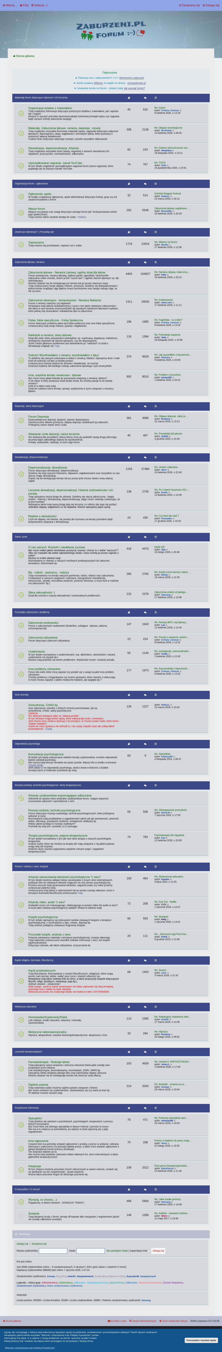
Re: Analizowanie (163, 300)
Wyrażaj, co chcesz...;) (42, 1199)
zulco (164, 973)
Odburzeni (131, 1282)
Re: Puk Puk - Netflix (165, 902)
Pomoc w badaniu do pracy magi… (172, 1140)
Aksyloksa (166, 150)
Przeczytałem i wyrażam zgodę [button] (201, 1340)
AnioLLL (165, 196)
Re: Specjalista (162, 754)
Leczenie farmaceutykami (28, 1051)
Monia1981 (166, 211)
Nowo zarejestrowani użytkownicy (65, 1286)
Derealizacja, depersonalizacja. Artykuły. (53, 148)
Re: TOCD (160, 162)
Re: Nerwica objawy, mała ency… (172, 272)
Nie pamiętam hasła (117, 1250)
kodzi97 (165, 1019)
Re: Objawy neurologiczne (168, 128)
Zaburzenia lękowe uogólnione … (172, 208)
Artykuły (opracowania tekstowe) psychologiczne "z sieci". (64, 877)
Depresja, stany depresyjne (29, 406)
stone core (166, 302)
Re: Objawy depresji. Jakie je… (171, 416)
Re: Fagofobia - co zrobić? (168, 320)
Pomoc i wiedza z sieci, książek (31, 866)
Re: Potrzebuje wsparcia (167, 335)
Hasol (164, 1143)
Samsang (165, 595)
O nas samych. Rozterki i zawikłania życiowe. (57, 547)
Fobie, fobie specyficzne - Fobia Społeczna (55, 320)
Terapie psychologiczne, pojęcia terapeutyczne (57, 835)
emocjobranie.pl (136, 82)
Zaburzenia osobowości (43, 622)
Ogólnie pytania (38, 1084)
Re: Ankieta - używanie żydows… (172, 1213)
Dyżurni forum (117, 1282)
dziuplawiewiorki (85, 1276)
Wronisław (166, 130)
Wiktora (98, 82)
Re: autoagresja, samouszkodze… (172, 651)
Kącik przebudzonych (41, 970)
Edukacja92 (167, 756)
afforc (164, 470)
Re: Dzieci (159, 108)
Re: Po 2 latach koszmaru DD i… (171, 490)
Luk (163, 625)
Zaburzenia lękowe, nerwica (29, 262)
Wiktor (164, 1216)
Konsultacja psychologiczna (45, 754)
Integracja (34, 1166)
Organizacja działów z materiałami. (50, 108)
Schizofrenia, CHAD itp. (43, 705)
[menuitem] (24, 5)
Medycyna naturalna (25, 1006)
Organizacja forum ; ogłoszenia (31, 183)
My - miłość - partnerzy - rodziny (48, 572)
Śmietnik (33, 1213)
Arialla (164, 654)
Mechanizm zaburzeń (131, 77)
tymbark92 (166, 377)
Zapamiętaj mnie (140, 1250)
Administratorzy (50, 1282)
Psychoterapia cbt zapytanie (169, 835)
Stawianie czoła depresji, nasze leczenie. (54, 434)
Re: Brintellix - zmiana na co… (170, 1084)
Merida (164, 245)
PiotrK (164, 937)
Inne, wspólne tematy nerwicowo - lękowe (54, 375)
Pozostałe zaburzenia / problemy (32, 612)
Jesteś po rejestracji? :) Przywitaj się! (34, 232)
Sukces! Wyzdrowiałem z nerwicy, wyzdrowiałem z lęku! (63, 355)
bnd (163, 838)
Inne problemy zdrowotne (44, 669)
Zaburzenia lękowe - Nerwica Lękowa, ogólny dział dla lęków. (67, 272)
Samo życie (21, 536)
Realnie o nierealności (42, 516)
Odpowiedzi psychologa (27, 743)
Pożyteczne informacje (27, 1108)
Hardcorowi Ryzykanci (150, 1282)
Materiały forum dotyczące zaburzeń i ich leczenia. (41, 97)
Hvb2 (163, 165)
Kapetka (165, 879)
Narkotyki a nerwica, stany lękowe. (50, 335)
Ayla (163, 549)
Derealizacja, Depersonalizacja (31, 457)
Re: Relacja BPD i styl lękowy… (171, 622)
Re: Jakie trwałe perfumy (167, 1199)
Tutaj (56, 346)
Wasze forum (36, 208)
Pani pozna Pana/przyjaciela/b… (171, 1166)
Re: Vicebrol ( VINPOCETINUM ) (171, 1061)
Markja (164, 575)
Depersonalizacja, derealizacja (47, 467)
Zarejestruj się (39, 1244)
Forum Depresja (38, 416)
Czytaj (48, 729)
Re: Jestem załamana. (166, 467)
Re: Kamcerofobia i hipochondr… (172, 668)
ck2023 (164, 436)
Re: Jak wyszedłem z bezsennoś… (172, 355)
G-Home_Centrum (170, 110)
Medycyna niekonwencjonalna (47, 1032)
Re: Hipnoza (161, 1031)
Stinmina (165, 357)
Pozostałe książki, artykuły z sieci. (49, 934)
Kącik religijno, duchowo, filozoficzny (34, 960)
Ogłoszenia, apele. (40, 194)
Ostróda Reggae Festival (167, 193)
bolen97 (71, 1276)
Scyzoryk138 (132, 1276)
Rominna (165, 419)
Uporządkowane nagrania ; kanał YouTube (55, 163)
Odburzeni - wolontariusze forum (91, 1282)
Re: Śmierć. (160, 970)
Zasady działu (35, 765)
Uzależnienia (36, 651)
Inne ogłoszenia (38, 1141)
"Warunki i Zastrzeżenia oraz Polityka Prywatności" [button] (29, 1347)
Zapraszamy (36, 242)
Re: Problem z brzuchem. (167, 375)
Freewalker (166, 518)
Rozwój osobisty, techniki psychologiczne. (54, 810)
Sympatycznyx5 (148, 1276)
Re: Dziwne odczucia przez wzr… (172, 148)
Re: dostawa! (161, 916)
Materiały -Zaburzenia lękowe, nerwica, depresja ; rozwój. (64, 128)
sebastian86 (167, 1120)
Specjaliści (35, 1118)
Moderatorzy (66, 1282)
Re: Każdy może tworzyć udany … (172, 572)
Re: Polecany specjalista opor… (171, 1118)
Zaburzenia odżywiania (43, 637)
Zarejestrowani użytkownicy (31, 1286)
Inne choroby (22, 694)
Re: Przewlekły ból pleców (168, 433)
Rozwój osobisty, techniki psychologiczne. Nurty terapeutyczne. (48, 785)
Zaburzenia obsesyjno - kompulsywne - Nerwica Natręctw (64, 300)
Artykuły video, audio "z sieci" (46, 902)
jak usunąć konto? (134, 88)
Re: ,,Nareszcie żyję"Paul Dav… (171, 934)
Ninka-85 (165, 813)
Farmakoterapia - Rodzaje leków (48, 1062)
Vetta (163, 337)
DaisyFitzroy (167, 1168)
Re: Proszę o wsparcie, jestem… (171, 637)
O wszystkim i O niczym (27, 1189)
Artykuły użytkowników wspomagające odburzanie (60, 795)
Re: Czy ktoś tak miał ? (166, 516)
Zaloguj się (22, 1244)
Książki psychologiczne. (43, 917)
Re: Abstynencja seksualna (168, 876)
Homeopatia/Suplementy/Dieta (47, 1017)
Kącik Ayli (159, 547)
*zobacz (82, 217)
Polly (163, 275)
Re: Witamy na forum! (165, 242)
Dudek (164, 492)
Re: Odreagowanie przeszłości (170, 810)
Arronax (165, 1087)
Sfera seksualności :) (41, 592)
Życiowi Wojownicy (173, 1282)
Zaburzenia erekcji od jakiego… (171, 592)
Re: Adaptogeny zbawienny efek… (172, 1017)
